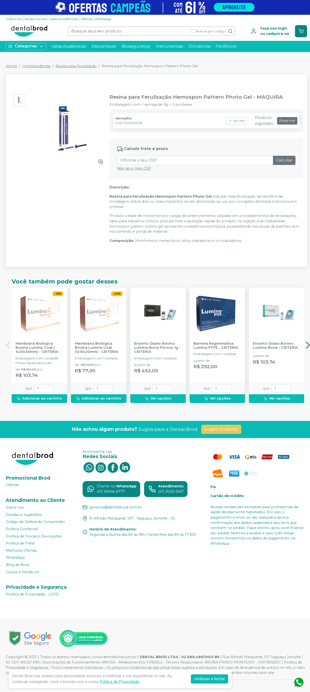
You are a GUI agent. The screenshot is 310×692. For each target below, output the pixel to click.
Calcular (284, 160)
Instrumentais (169, 46)
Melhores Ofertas (21, 550)
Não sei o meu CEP (134, 168)
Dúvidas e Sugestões (24, 515)
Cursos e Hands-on (22, 572)
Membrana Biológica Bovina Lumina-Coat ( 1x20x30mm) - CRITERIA (37, 348)
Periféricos (226, 46)
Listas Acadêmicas (63, 19)
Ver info (237, 121)
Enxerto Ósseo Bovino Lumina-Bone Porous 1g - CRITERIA (157, 348)
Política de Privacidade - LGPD (32, 594)
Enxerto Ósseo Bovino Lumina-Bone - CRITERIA (275, 346)
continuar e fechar (209, 679)
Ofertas (86, 19)
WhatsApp (103, 19)
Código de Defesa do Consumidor (35, 522)
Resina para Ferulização (76, 66)
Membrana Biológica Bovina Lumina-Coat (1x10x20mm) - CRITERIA (96, 348)
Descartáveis (104, 46)
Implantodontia (36, 66)
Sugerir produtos (221, 429)
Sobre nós (14, 19)
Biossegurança (136, 46)
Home (11, 66)
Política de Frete (20, 543)
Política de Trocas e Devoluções (34, 536)
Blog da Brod (17, 565)
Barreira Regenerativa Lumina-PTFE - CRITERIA (216, 346)
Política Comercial (22, 529)
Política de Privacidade (119, 682)
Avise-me (287, 121)
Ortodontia (199, 46)
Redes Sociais (36, 19)
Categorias (26, 46)
